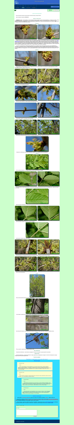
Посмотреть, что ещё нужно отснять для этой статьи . (37, 359)
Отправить (35, 417)
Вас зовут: (21, 408)
